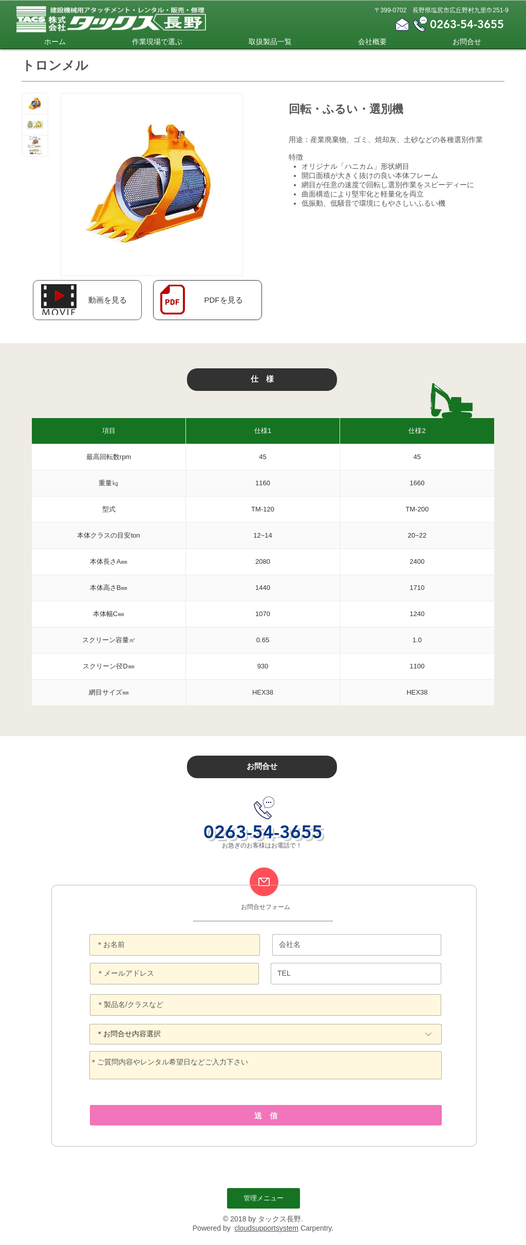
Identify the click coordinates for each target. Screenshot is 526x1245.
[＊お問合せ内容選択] (265, 1034)
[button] (107, 300)
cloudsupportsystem (266, 1228)
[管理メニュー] (263, 1198)
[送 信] (266, 1115)
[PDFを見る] (223, 300)
